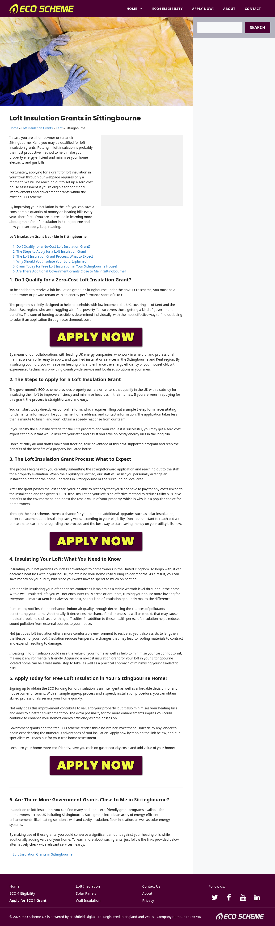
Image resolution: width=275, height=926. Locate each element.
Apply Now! (203, 8)
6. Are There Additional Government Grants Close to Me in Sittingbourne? (69, 271)
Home (137, 8)
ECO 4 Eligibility (22, 893)
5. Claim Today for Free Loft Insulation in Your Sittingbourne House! (65, 266)
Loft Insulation (88, 886)
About (229, 8)
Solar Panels (86, 893)
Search (257, 27)
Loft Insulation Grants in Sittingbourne (42, 854)
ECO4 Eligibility (167, 8)
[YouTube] (243, 897)
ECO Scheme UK (33, 916)
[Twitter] (215, 897)
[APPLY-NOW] (96, 346)
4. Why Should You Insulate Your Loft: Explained (50, 261)
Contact (253, 8)
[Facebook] (229, 897)
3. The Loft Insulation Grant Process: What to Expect (53, 256)
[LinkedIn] (257, 897)
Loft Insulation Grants (37, 128)
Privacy (148, 900)
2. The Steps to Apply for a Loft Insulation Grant (49, 251)
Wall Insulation (88, 900)
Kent (59, 128)
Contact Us (151, 886)
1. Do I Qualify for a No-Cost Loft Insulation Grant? (51, 246)
